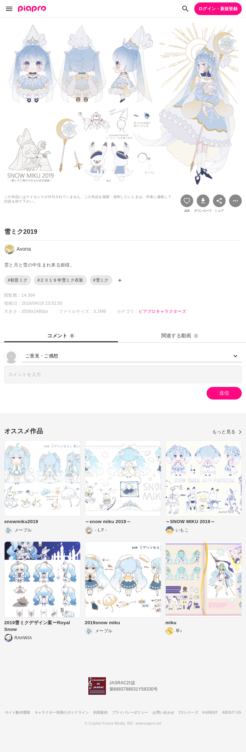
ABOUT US (231, 712)
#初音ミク (17, 280)
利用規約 (100, 712)
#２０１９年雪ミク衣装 (60, 280)
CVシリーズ (188, 712)
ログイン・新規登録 (218, 8)
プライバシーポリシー (130, 712)
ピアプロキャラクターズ (163, 311)
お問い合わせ (163, 712)
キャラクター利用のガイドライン (61, 712)
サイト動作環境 (17, 712)
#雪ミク (101, 280)
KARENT (210, 712)
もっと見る (227, 431)
